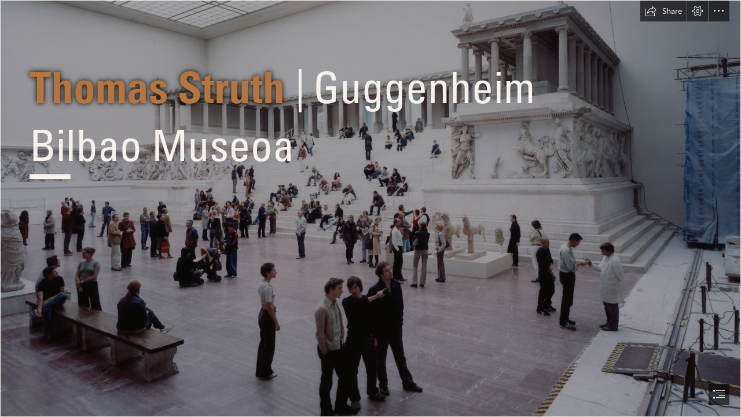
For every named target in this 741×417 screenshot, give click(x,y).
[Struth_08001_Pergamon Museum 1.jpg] (370, 208)
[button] (663, 11)
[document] (370, 208)
